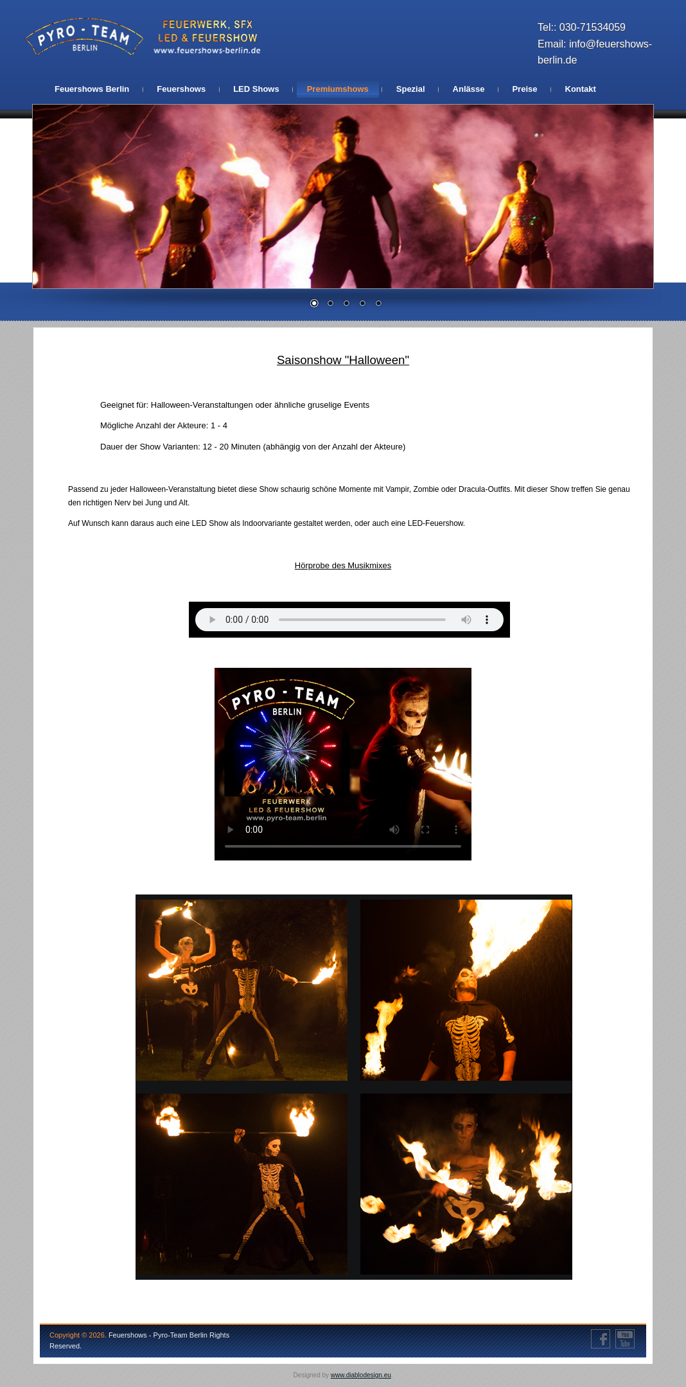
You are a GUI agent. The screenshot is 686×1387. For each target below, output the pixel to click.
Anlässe (469, 89)
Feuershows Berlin (92, 89)
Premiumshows (338, 89)
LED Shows (256, 89)
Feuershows (181, 89)
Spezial (410, 89)
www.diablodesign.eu (361, 1375)
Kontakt (580, 89)
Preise (524, 89)
